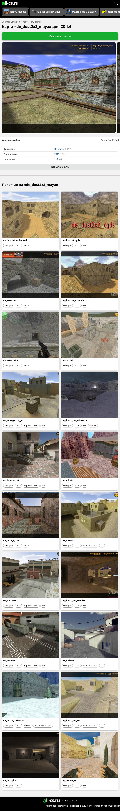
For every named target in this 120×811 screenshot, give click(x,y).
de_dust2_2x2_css (71, 720)
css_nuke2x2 (68, 660)
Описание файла (11, 140)
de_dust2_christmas (14, 720)
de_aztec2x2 (9, 300)
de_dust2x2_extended (73, 300)
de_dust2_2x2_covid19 (73, 600)
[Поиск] (116, 3)
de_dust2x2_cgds (71, 240)
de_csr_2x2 (67, 360)
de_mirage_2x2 (11, 540)
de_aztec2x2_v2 (11, 360)
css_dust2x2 (68, 540)
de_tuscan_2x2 (70, 780)
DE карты (62, 148)
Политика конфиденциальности (75, 805)
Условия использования (107, 805)
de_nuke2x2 (68, 480)
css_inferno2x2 (11, 480)
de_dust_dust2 (11, 780)
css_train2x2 (9, 660)
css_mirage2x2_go (12, 420)
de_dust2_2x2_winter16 (74, 420)
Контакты (51, 805)
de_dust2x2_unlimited (15, 240)
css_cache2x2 (10, 600)
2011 (60, 153)
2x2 (58, 159)
